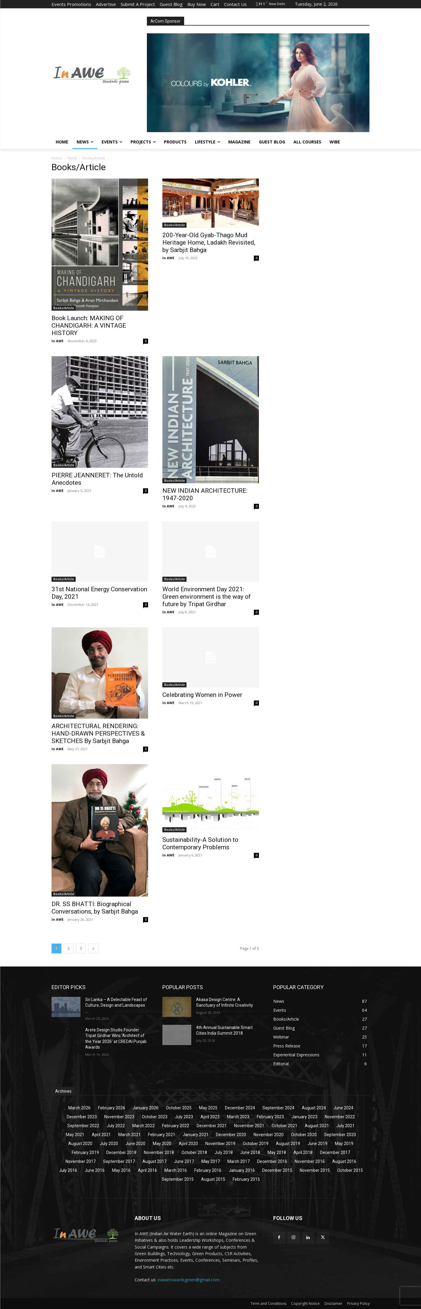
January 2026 (146, 1107)
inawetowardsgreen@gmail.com (189, 1280)
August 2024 (314, 1107)
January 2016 (242, 1170)
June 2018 (250, 1152)
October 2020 (304, 1134)
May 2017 (210, 1161)
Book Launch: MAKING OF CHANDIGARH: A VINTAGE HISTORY (89, 326)
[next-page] (93, 948)
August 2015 (213, 1179)
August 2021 (317, 1125)
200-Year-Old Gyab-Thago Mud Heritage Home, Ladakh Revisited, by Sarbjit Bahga (208, 243)
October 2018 (194, 1152)
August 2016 (344, 1161)
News (72, 158)
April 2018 (303, 1152)
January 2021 (196, 1134)
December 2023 (82, 1116)
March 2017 (238, 1161)
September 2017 (119, 1161)
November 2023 (119, 1116)
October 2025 (179, 1107)
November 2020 (269, 1134)
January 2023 (304, 1116)
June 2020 (135, 1143)
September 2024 (278, 1107)
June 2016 (95, 1170)
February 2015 (246, 1179)
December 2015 (277, 1170)
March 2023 (238, 1116)
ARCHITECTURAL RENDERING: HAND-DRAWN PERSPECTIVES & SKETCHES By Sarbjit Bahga (98, 733)
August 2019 (288, 1143)
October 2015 (350, 1170)
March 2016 (175, 1170)
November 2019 (220, 1143)
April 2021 (101, 1134)
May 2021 (75, 1134)
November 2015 (315, 1170)
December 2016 (272, 1161)
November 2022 (340, 1116)
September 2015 (178, 1179)
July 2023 (184, 1116)
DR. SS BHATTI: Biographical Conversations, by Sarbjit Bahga (95, 907)
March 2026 (79, 1107)
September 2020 (340, 1134)
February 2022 (175, 1125)
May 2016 (121, 1170)
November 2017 (81, 1161)
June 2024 (343, 1107)
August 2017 (154, 1161)
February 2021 (161, 1134)
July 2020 (109, 1143)
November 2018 (159, 1152)
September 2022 (83, 1125)
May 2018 (277, 1152)
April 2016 (147, 1170)
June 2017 (184, 1161)
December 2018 (121, 1152)
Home (57, 158)
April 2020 (188, 1143)
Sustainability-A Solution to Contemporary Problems (200, 843)
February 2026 (111, 1107)
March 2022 (143, 1125)
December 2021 (212, 1125)
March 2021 (129, 1134)
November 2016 (310, 1161)
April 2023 (210, 1116)
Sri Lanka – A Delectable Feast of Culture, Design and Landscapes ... (116, 1005)
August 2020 (80, 1143)
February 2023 (270, 1116)
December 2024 (240, 1107)
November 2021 (249, 1125)
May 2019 (344, 1143)
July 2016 (68, 1170)
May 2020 (162, 1143)
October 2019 (255, 1143)
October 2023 (154, 1116)
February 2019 (85, 1152)
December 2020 (231, 1134)
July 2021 (345, 1125)
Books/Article (63, 308)
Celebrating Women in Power (202, 694)
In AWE (57, 341)
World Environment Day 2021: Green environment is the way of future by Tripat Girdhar (206, 597)
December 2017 (335, 1152)
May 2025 (208, 1107)
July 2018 (224, 1152)
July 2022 (116, 1125)
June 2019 (317, 1143)
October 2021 (284, 1125)
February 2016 (207, 1170)
